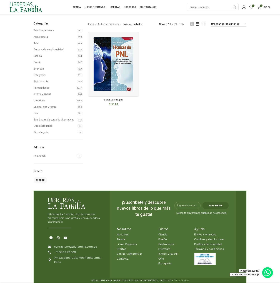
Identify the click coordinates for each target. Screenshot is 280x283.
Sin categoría (41, 132)
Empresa (39, 68)
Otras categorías (43, 125)
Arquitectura (41, 36)
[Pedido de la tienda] (228, 24)
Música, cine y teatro (45, 106)
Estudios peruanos (44, 30)
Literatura (39, 100)
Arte (36, 43)
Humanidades (41, 87)
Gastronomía (41, 81)
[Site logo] (26, 7)
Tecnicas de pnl (113, 99)
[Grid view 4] (203, 24)
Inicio (91, 24)
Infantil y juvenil (42, 94)
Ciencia (38, 56)
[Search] (213, 7)
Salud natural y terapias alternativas (54, 119)
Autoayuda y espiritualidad (49, 49)
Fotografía (39, 75)
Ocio (36, 113)
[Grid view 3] (197, 24)
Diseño (37, 62)
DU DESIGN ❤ (182, 280)
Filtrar (40, 180)
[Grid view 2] (192, 24)
